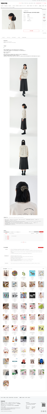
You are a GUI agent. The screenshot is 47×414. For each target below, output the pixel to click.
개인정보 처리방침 (11, 397)
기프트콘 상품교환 (33, 406)
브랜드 (34, 3)
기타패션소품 (10, 7)
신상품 (29, 3)
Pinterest (45, 33)
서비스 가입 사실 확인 (16, 405)
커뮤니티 (20, 3)
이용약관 (7, 397)
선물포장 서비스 (27, 407)
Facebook (44, 33)
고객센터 (42, 0)
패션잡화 (4, 7)
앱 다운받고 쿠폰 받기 (43, 402)
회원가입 (35, 0)
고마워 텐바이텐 (27, 408)
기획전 (25, 3)
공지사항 (26, 397)
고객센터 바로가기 (27, 402)
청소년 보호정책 (16, 397)
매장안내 (29, 397)
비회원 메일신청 (33, 407)
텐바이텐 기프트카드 (28, 406)
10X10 (4, 3)
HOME (1, 7)
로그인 (33, 0)
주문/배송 (39, 0)
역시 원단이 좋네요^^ (11, 233)
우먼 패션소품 (6, 7)
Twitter (43, 33)
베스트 (27, 3)
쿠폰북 (32, 408)
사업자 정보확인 (18, 403)
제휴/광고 (23, 397)
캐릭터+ (23, 3)
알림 (37, 0)
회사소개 (2, 397)
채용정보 (5, 397)
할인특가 (32, 3)
